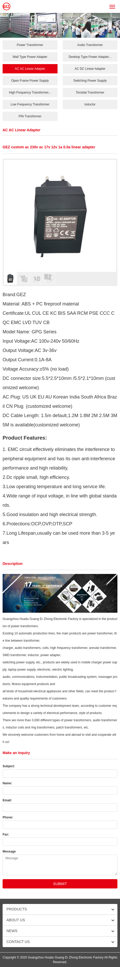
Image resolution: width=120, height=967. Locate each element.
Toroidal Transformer (90, 92)
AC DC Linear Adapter (90, 69)
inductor (90, 104)
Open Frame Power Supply (30, 80)
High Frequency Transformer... (30, 92)
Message (9, 851)
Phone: (8, 817)
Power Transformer (30, 45)
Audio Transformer (90, 45)
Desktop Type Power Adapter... (90, 57)
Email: (7, 800)
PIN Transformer (30, 116)
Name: (7, 783)
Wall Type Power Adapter (30, 57)
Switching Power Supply (90, 80)
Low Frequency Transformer (30, 104)
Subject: (9, 766)
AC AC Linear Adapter (30, 69)
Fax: (6, 834)
